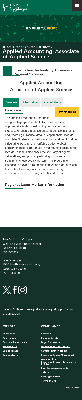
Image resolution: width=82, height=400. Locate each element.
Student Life (10, 346)
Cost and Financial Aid (15, 342)
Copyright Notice (50, 377)
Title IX (45, 372)
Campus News (11, 355)
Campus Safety (49, 338)
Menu (6, 68)
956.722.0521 (11, 252)
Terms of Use (48, 381)
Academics (9, 334)
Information (30, 102)
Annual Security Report (54, 351)
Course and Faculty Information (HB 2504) (59, 363)
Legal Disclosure (50, 342)
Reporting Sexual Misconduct (57, 355)
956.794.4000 (11, 273)
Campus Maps (10, 351)
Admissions (9, 338)
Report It (46, 334)
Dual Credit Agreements (54, 368)
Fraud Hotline (49, 359)
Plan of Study (52, 102)
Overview (11, 102)
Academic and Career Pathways (33, 46)
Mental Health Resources (55, 346)
